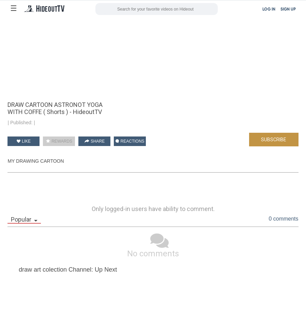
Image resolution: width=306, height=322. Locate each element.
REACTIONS (130, 141)
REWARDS (59, 141)
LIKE (24, 141)
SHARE (95, 141)
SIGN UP (288, 9)
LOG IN (268, 9)
